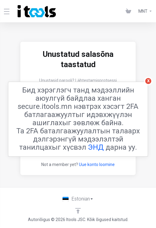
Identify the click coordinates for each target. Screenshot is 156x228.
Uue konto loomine (97, 164)
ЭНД (96, 147)
